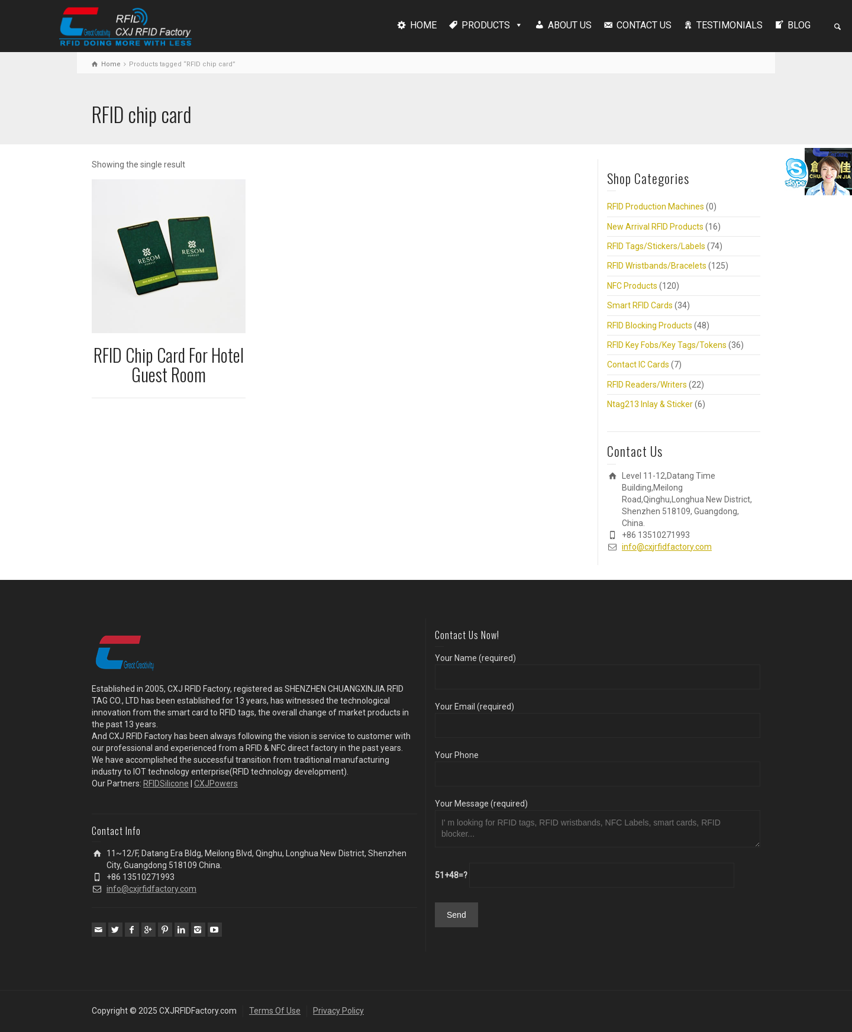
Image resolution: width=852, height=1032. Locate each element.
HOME (423, 25)
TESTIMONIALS (729, 25)
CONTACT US (644, 25)
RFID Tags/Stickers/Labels (656, 246)
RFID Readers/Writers (647, 384)
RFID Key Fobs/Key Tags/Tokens (667, 345)
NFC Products (632, 286)
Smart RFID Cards (640, 305)
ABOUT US (570, 25)
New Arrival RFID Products (655, 226)
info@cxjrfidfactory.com (667, 547)
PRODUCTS (486, 25)
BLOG (799, 25)
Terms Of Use (275, 1010)
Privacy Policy (338, 1010)
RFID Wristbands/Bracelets (656, 265)
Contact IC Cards (638, 364)
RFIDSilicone (166, 783)
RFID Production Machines (655, 206)
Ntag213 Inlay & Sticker (650, 404)
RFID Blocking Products (649, 325)
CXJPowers (216, 783)
